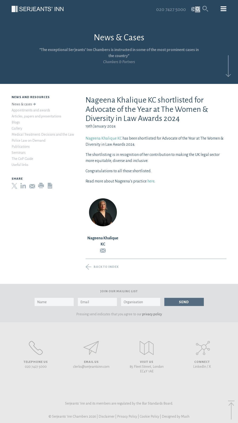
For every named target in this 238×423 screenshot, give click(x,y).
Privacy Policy (127, 416)
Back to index (106, 266)
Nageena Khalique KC (104, 138)
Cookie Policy (149, 416)
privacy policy (152, 314)
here (150, 181)
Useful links (20, 165)
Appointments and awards (31, 110)
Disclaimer (107, 416)
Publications (21, 146)
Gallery (17, 128)
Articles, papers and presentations (36, 116)
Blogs (16, 122)
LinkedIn (199, 366)
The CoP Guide (22, 159)
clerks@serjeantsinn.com (91, 366)
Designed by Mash (175, 416)
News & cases (22, 104)
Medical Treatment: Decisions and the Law (43, 134)
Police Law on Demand (28, 140)
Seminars (19, 153)
